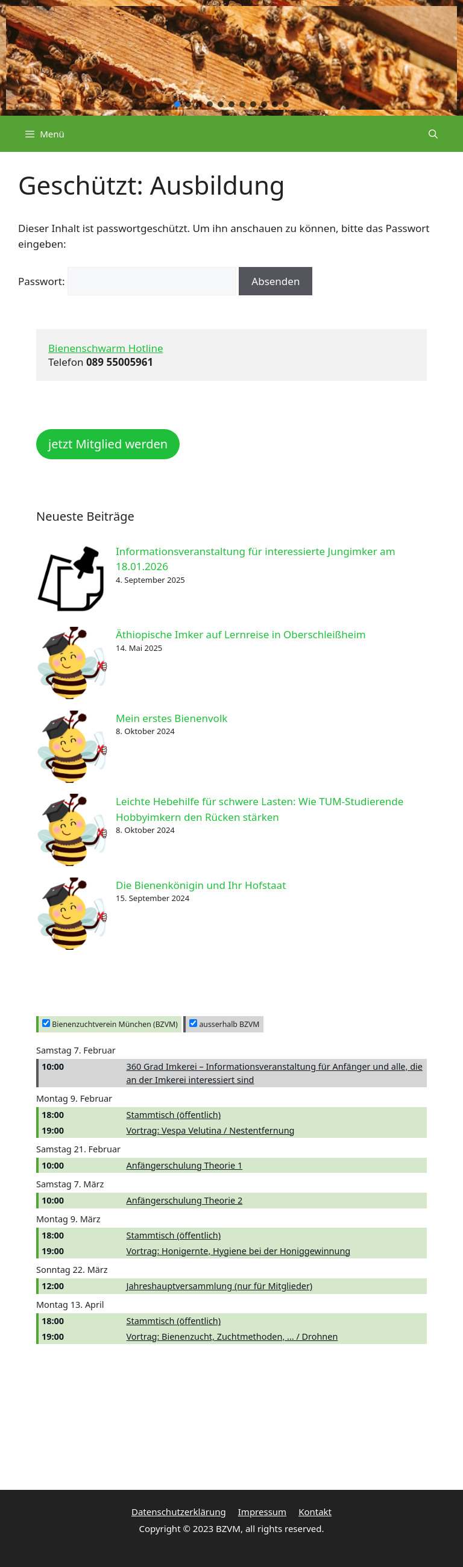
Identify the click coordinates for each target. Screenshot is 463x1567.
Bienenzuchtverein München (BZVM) (110, 1024)
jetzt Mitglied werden (108, 444)
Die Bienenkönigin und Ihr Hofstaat (201, 885)
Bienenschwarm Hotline (105, 348)
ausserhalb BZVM (224, 1024)
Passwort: (127, 281)
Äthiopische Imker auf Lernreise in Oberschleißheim (241, 634)
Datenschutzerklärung (178, 1512)
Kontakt (315, 1512)
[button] (177, 104)
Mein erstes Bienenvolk (171, 718)
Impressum (262, 1512)
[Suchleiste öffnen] (433, 134)
